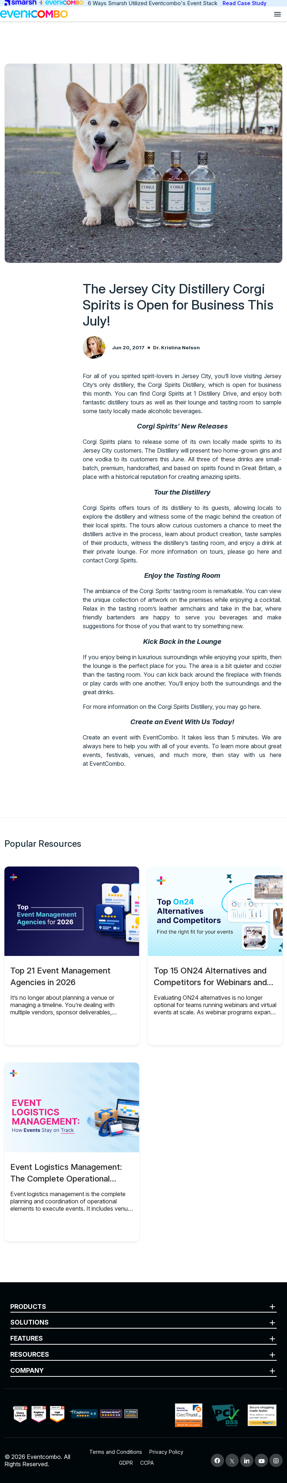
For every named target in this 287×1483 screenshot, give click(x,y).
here (264, 551)
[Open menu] (277, 14)
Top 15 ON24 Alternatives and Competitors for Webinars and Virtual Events (210, 982)
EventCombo (106, 763)
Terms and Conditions (115, 1452)
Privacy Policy (166, 1452)
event (121, 737)
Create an (97, 737)
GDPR (126, 1463)
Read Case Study (244, 3)
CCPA (147, 1463)
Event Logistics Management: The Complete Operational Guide (66, 1178)
